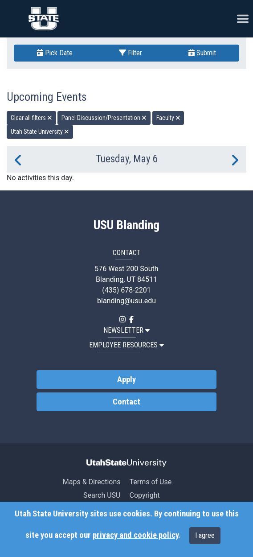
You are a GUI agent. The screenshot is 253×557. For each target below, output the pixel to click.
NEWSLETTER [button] (126, 330)
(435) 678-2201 (126, 290)
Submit (202, 53)
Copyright (144, 495)
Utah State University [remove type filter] (40, 131)
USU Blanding (126, 225)
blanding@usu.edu (126, 301)
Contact (126, 402)
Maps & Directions (92, 482)
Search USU (101, 495)
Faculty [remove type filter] (168, 117)
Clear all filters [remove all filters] (31, 117)
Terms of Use (150, 482)
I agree (205, 535)
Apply (126, 379)
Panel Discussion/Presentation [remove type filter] (104, 117)
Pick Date (55, 53)
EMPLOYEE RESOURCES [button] (126, 345)
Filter (130, 53)
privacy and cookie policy (135, 535)
